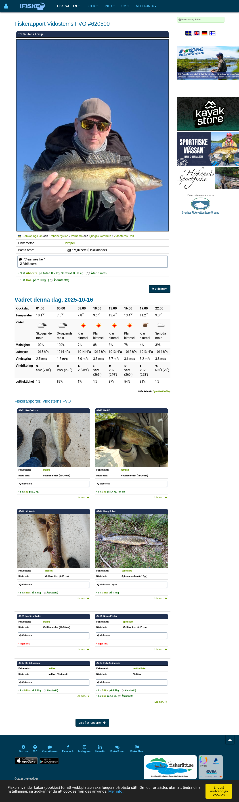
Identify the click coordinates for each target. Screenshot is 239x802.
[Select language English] (197, 33)
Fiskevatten (68, 6)
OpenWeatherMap (161, 391)
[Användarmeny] (6, 6)
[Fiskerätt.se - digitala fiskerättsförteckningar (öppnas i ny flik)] (170, 767)
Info (110, 6)
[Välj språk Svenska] (189, 33)
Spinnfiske (127, 571)
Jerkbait (125, 470)
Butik (92, 6)
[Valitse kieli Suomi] (213, 33)
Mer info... (116, 791)
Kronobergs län (58, 236)
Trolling (46, 470)
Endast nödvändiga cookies (219, 791)
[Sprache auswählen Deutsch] (205, 33)
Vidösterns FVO (124, 236)
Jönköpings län (32, 236)
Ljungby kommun (100, 236)
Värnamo (77, 236)
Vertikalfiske (139, 668)
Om (125, 6)
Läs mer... (83, 497)
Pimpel (70, 243)
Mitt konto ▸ (146, 6)
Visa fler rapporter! (92, 722)
